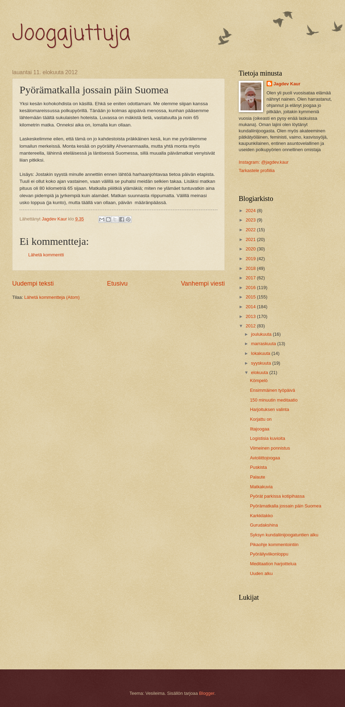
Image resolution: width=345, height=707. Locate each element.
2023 (251, 220)
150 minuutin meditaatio (274, 400)
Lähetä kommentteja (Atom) (52, 297)
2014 (251, 306)
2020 (251, 248)
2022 (251, 229)
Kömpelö (259, 380)
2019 (251, 258)
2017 (251, 277)
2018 (251, 268)
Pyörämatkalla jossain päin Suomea (285, 505)
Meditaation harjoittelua (273, 563)
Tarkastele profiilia (257, 170)
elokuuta (260, 372)
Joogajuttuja (71, 34)
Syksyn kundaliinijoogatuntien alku (284, 534)
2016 (251, 287)
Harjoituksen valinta (269, 409)
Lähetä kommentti (46, 254)
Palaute (257, 477)
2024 (251, 210)
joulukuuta (262, 334)
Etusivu (117, 283)
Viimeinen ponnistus (270, 448)
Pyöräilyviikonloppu (269, 554)
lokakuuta (261, 353)
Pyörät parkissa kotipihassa (277, 496)
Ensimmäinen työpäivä (272, 390)
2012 (251, 325)
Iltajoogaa (259, 429)
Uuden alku (261, 573)
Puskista (258, 467)
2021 (251, 239)
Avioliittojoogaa (265, 457)
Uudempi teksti (33, 283)
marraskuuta (264, 343)
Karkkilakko (261, 515)
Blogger (206, 693)
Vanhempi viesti (203, 283)
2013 (251, 316)
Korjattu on (260, 419)
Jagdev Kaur (287, 83)
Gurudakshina (264, 525)
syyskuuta (261, 363)
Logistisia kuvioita (267, 438)
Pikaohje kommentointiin (274, 544)
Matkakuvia (261, 486)
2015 (251, 297)
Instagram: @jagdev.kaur (264, 162)
